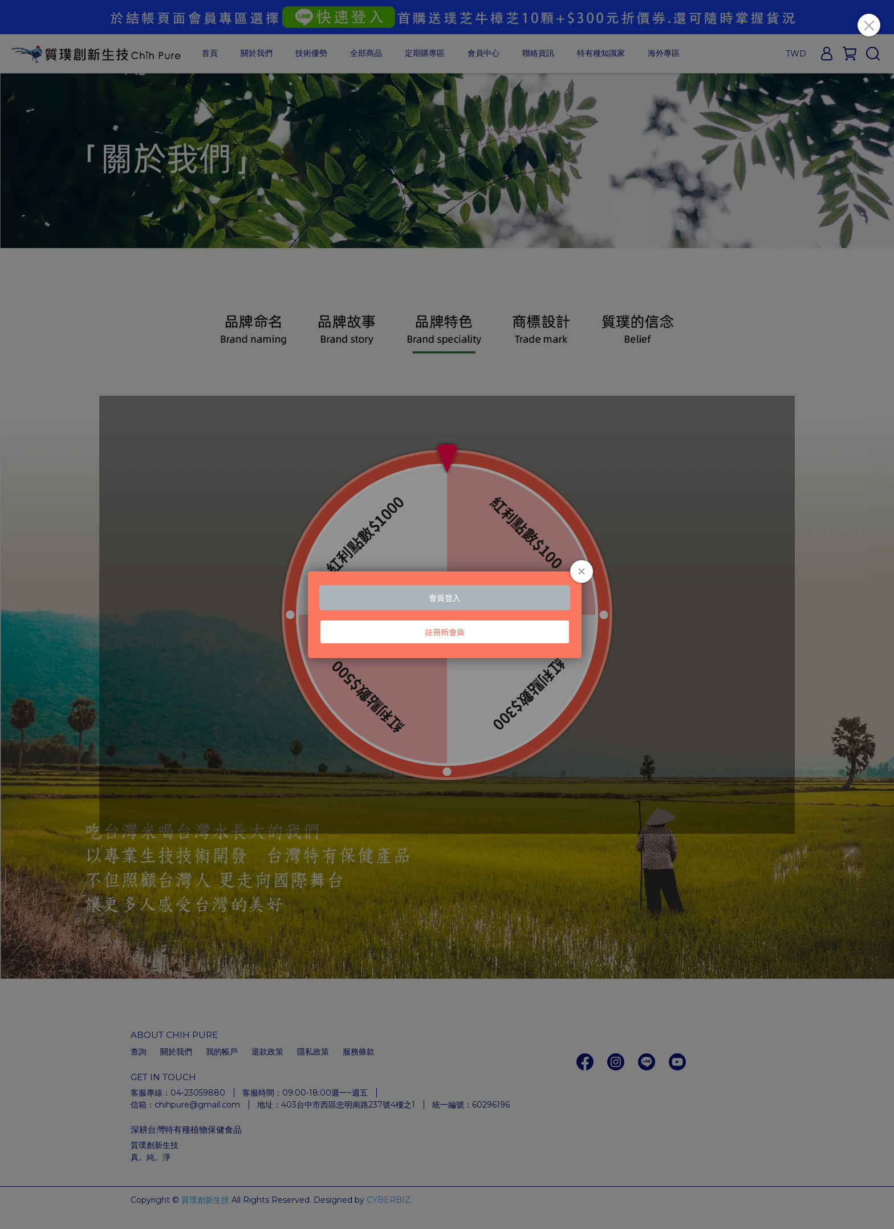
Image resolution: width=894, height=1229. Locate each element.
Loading (447, 615)
